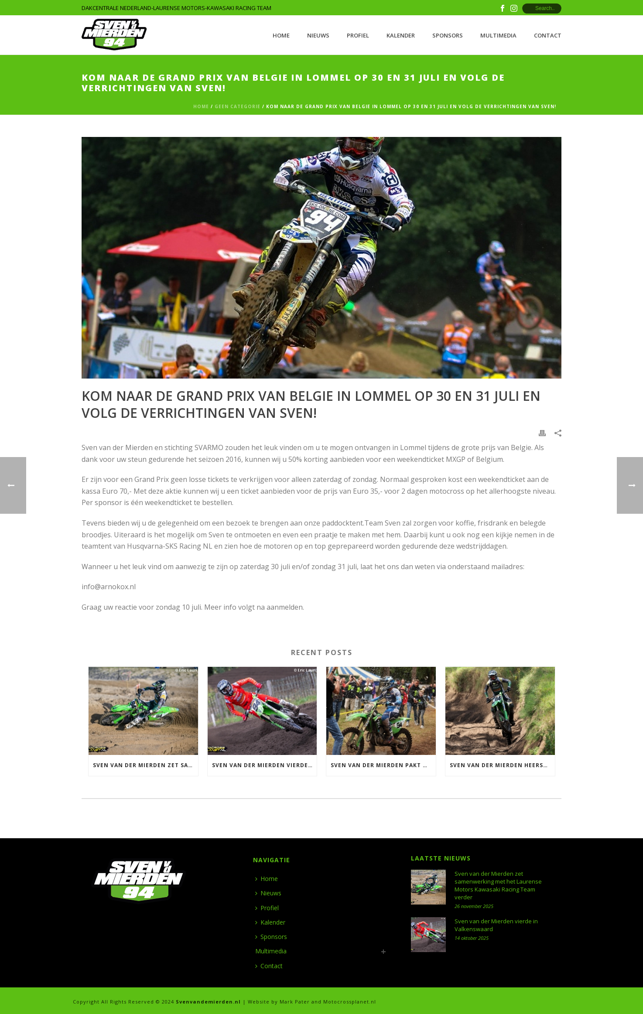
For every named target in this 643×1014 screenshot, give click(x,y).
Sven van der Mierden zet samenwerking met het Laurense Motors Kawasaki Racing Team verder (145, 765)
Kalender (400, 35)
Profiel (358, 35)
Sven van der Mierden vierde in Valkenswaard (264, 765)
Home (281, 35)
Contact (547, 35)
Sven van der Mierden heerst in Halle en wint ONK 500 (502, 765)
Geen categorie (237, 106)
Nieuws (318, 35)
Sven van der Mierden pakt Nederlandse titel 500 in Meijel (383, 765)
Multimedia (498, 35)
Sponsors (447, 35)
